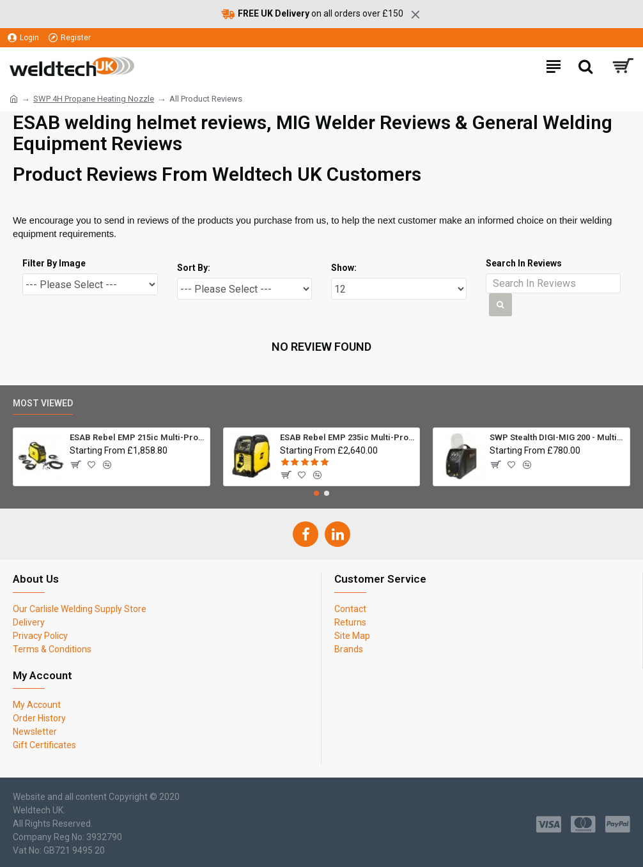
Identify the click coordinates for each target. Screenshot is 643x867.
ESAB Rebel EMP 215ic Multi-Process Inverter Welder (137, 437)
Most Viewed (43, 403)
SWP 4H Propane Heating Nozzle (93, 99)
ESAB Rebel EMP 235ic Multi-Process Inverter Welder (347, 437)
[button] (316, 493)
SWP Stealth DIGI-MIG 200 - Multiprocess (557, 437)
